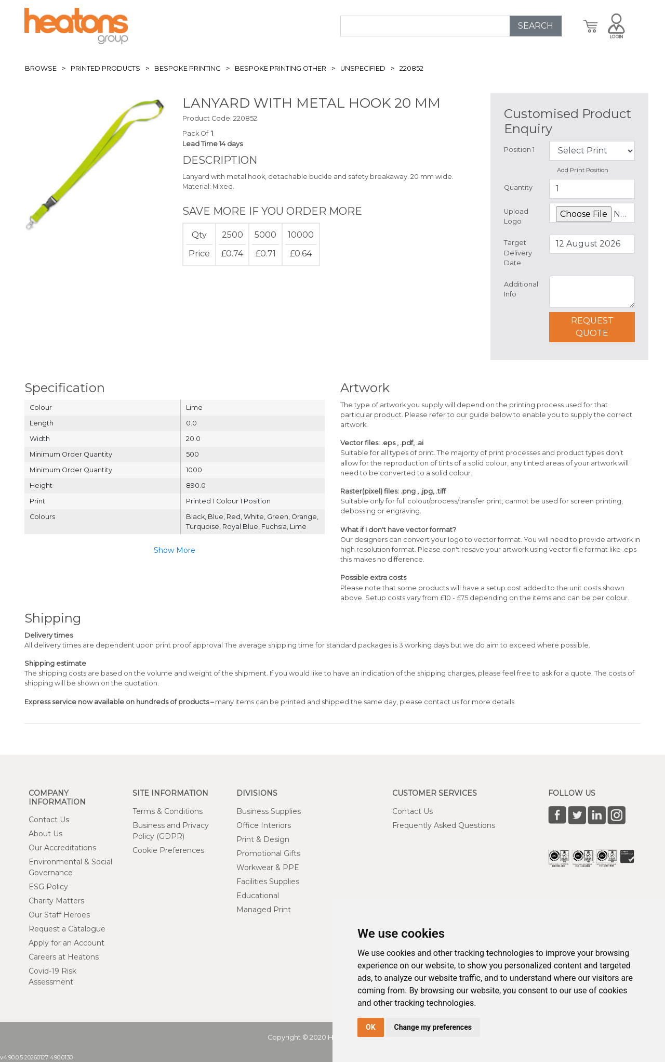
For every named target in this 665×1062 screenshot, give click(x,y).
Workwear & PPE (267, 867)
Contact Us (49, 819)
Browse (41, 68)
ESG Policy (48, 886)
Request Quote (592, 327)
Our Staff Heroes (59, 914)
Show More (174, 550)
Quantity (518, 187)
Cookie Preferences (168, 850)
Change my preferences (433, 1027)
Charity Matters (56, 900)
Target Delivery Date (518, 252)
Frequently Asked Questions (443, 825)
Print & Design (262, 839)
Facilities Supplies (267, 881)
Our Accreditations (62, 847)
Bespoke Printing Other (280, 68)
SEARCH (535, 26)
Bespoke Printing (187, 68)
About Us (45, 833)
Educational (257, 895)
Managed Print (263, 909)
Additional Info (521, 289)
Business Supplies (268, 811)
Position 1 (519, 149)
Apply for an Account (66, 943)
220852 (411, 68)
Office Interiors (263, 825)
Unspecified (362, 68)
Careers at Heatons (64, 957)
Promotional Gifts (268, 853)
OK (371, 1027)
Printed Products (105, 68)
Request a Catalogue (67, 929)
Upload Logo (516, 216)
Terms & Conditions (167, 811)
